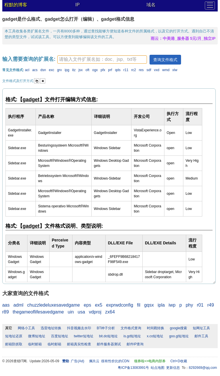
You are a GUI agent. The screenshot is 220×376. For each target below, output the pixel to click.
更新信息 (173, 368)
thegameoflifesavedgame (38, 311)
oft (87, 70)
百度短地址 (59, 336)
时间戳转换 (155, 328)
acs (35, 70)
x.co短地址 (155, 336)
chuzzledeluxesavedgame (53, 305)
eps (87, 305)
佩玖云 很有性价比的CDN (109, 361)
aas (6, 305)
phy (189, 305)
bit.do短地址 (108, 336)
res (141, 70)
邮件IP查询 (135, 344)
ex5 (98, 305)
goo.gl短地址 (179, 336)
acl (27, 70)
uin (71, 311)
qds (117, 70)
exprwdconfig (119, 305)
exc (51, 70)
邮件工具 (201, 336)
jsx (80, 70)
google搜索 (178, 328)
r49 (210, 305)
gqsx (149, 305)
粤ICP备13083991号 (133, 368)
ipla (161, 305)
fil (138, 305)
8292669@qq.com (203, 368)
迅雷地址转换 (51, 328)
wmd (165, 70)
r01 (200, 305)
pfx (103, 70)
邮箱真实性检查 (79, 344)
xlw (174, 70)
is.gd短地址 (132, 336)
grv (59, 70)
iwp (172, 305)
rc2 (133, 70)
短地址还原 (13, 336)
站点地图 (157, 368)
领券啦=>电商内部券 (150, 361)
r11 (125, 70)
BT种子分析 (106, 328)
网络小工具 (26, 328)
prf (110, 70)
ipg (67, 70)
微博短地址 (36, 336)
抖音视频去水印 (79, 328)
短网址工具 (201, 328)
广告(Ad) (77, 361)
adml (18, 305)
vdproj (95, 311)
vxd (157, 70)
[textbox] (102, 59)
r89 (5, 311)
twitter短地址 (83, 336)
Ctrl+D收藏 (178, 361)
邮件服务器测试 (109, 344)
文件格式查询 (131, 328)
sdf (149, 70)
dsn (43, 70)
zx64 (110, 311)
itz (74, 70)
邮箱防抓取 (13, 344)
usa (81, 311)
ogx (95, 70)
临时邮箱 (35, 344)
